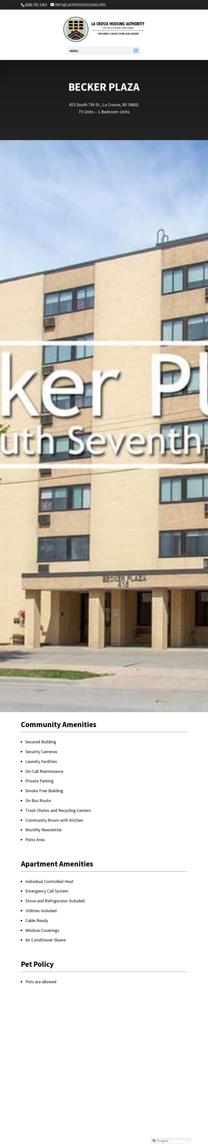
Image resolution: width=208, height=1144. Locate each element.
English (160, 1141)
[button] (103, 51)
